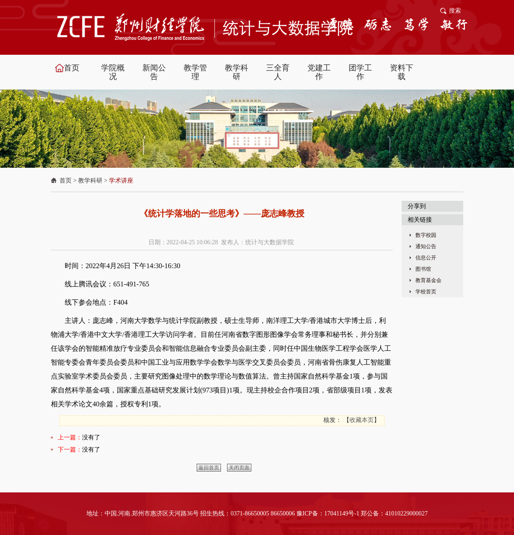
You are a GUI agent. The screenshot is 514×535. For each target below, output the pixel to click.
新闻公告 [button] (154, 72)
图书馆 (423, 269)
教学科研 (90, 180)
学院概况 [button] (113, 72)
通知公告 (425, 246)
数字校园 (425, 235)
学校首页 (425, 292)
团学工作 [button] (360, 72)
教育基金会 (428, 280)
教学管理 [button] (195, 72)
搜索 (455, 10)
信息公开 (425, 258)
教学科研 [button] (236, 72)
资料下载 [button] (401, 72)
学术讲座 (121, 180)
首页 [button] (71, 67)
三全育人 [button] (278, 72)
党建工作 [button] (319, 72)
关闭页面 (239, 468)
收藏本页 (361, 420)
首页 (65, 180)
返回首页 (208, 468)
